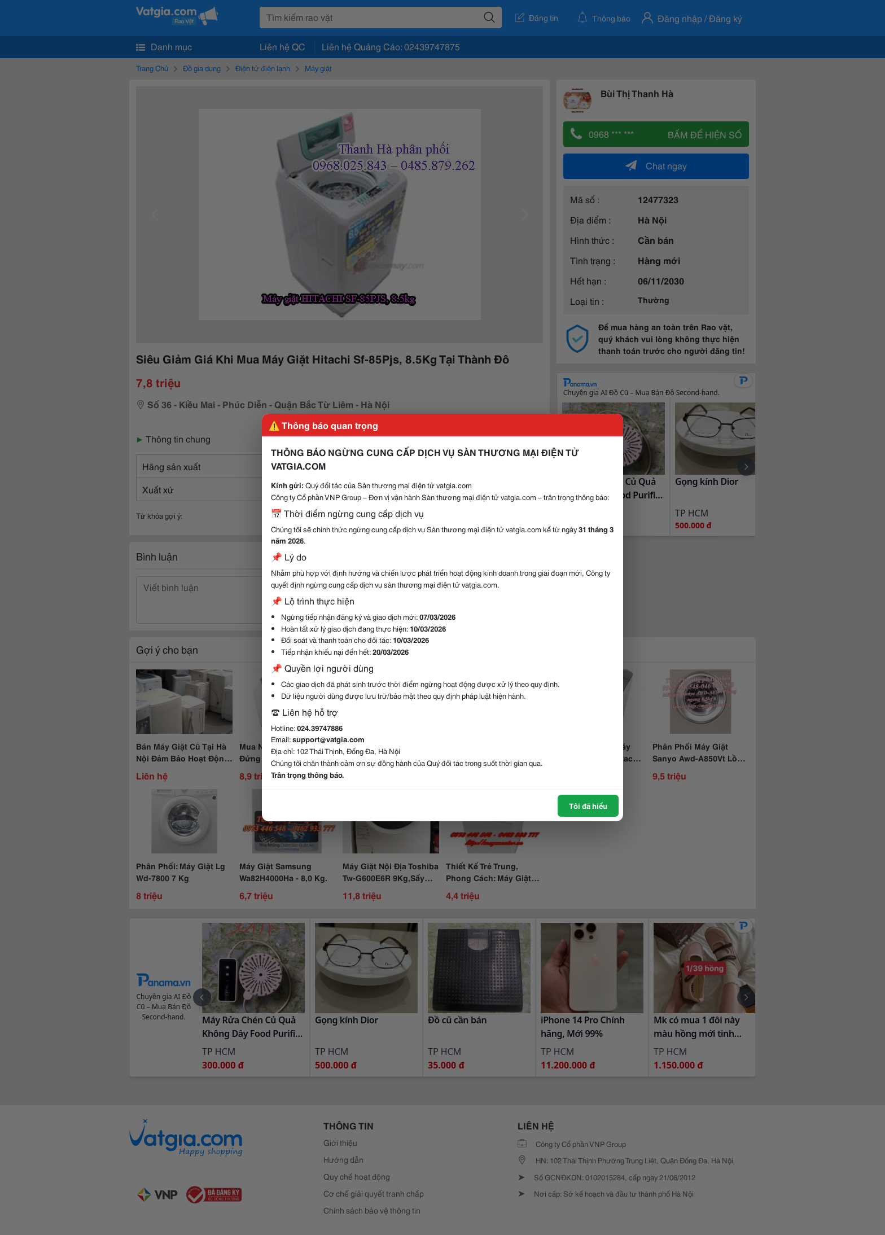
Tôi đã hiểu (588, 805)
